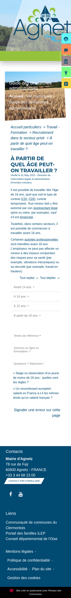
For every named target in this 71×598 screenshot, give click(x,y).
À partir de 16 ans (26, 315)
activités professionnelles (41, 239)
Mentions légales (19, 551)
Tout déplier (50, 277)
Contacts (14, 451)
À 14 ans (20, 296)
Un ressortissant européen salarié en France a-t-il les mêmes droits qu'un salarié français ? (36, 393)
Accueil (16, 96)
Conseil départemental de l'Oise (32, 539)
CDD (32, 199)
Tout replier (30, 277)
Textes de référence (26, 335)
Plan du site (41, 569)
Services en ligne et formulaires (26, 349)
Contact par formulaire (24, 481)
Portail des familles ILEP (25, 533)
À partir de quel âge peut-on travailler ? (32, 143)
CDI (24, 199)
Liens (11, 513)
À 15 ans (20, 306)
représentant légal (45, 208)
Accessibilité (17, 569)
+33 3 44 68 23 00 (20, 475)
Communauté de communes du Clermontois (31, 525)
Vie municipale (39, 96)
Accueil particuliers (26, 127)
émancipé (26, 217)
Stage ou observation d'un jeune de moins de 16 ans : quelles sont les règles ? (36, 378)
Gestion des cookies (23, 578)
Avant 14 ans (23, 287)
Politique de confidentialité (28, 560)
